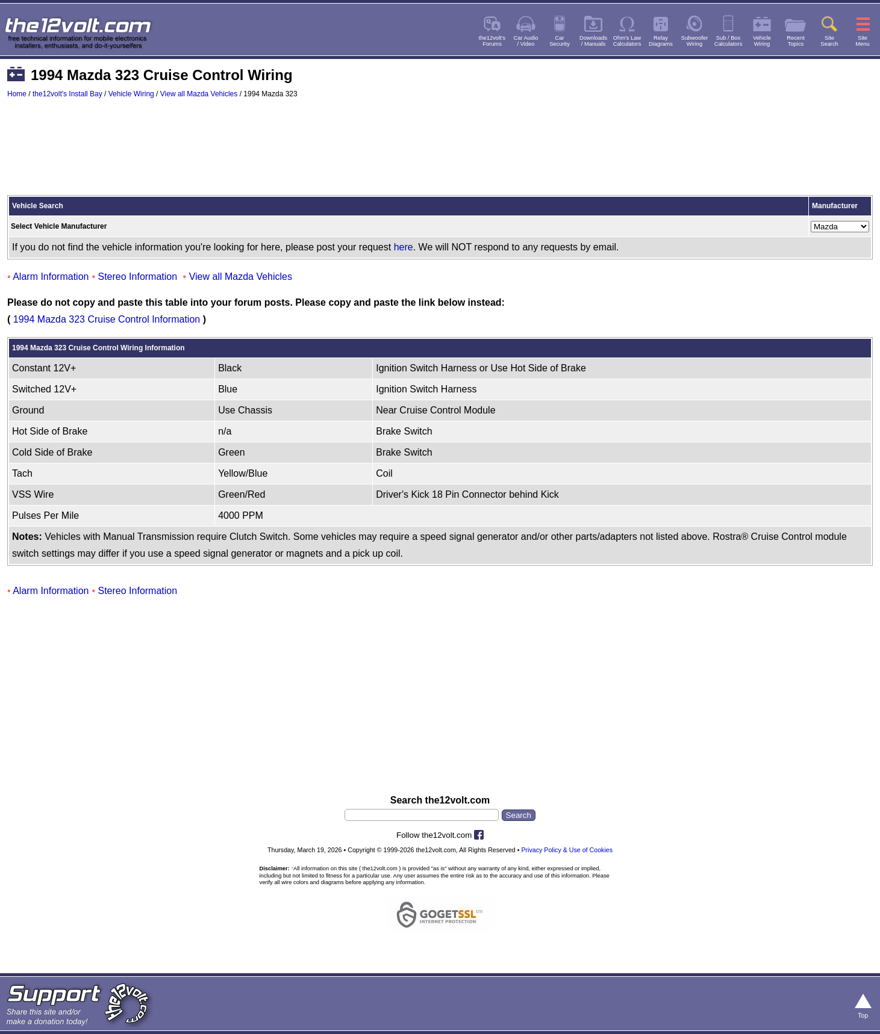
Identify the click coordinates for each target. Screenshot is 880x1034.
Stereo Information (138, 276)
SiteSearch (829, 41)
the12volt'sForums (492, 41)
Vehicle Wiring (131, 94)
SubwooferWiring (694, 41)
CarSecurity (559, 41)
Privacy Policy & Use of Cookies (567, 849)
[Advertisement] (440, 152)
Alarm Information (51, 276)
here (403, 247)
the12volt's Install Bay (67, 94)
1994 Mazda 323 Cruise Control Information (106, 319)
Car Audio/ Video (526, 41)
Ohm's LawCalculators (627, 41)
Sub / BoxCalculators (728, 41)
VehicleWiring (762, 41)
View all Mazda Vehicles (199, 94)
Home (17, 94)
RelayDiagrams (661, 41)
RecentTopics (796, 41)
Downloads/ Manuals (593, 41)
